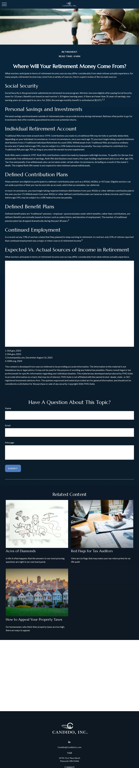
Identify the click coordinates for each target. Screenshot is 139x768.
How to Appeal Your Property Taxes (34, 619)
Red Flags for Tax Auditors (92, 551)
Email (7, 425)
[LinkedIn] (69, 742)
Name (8, 408)
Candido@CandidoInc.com (69, 747)
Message (9, 442)
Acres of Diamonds (21, 551)
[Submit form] (13, 468)
